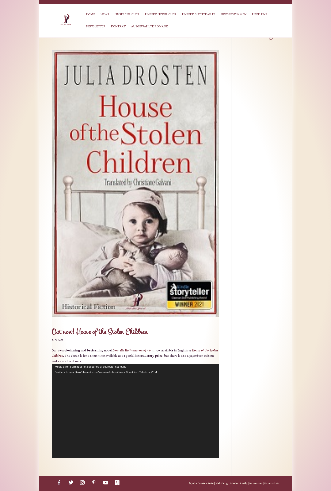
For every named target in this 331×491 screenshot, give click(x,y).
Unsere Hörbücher (160, 14)
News (104, 14)
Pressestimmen (234, 14)
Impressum (255, 483)
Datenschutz (271, 483)
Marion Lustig (238, 483)
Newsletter (96, 26)
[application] (135, 411)
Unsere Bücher (127, 14)
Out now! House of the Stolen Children (99, 332)
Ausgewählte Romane (149, 26)
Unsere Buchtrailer (199, 14)
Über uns (259, 14)
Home (90, 14)
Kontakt (118, 26)
